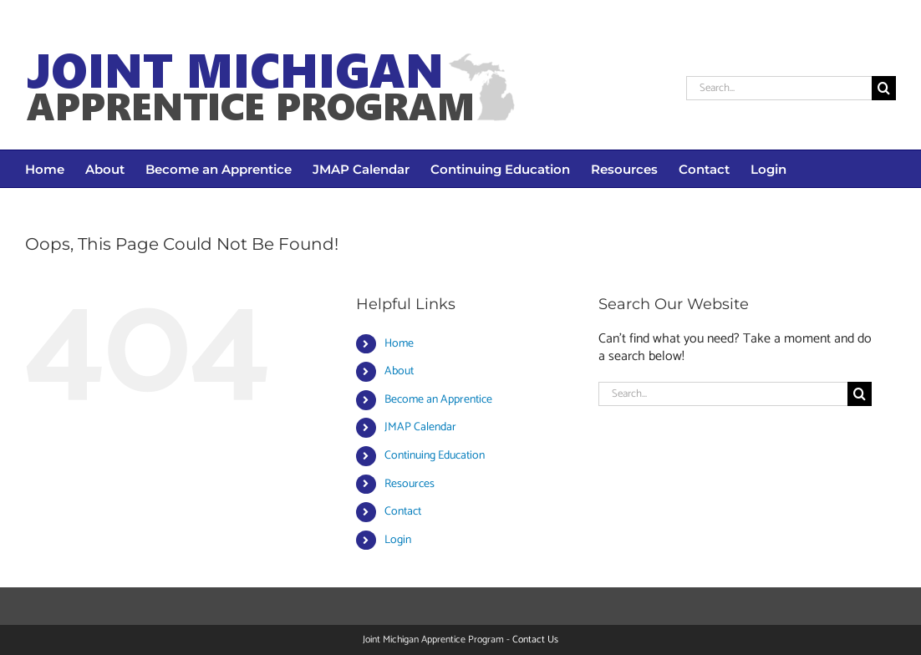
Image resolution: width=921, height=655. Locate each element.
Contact (402, 511)
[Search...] (779, 88)
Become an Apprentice (438, 399)
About (399, 371)
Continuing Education (434, 455)
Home (399, 343)
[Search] (884, 88)
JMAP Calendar (420, 427)
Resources (409, 484)
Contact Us (535, 639)
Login (397, 540)
